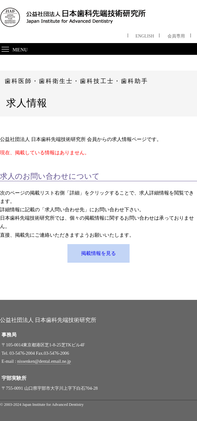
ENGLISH (144, 35)
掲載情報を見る (98, 253)
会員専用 (176, 35)
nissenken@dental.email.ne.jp (44, 361)
